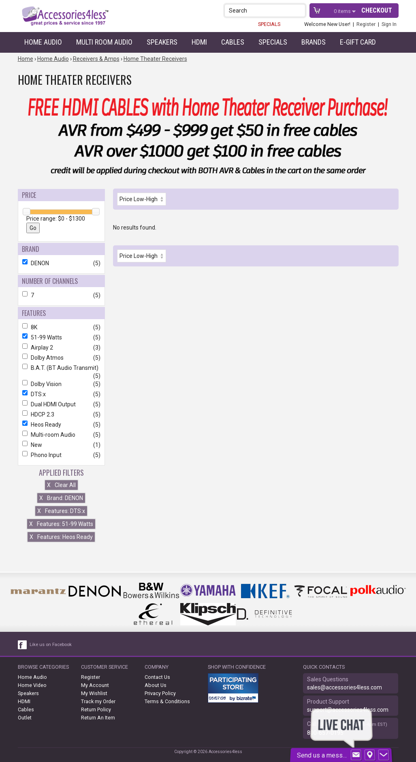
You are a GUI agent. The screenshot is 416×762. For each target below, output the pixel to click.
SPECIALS (269, 24)
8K (61, 327)
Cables (232, 42)
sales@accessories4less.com (344, 687)
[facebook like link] (23, 645)
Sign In (389, 24)
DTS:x (61, 394)
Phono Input (61, 455)
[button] (300, 10)
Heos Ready (61, 425)
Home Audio (43, 42)
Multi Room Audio (104, 42)
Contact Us (157, 677)
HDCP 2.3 (61, 414)
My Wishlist (94, 693)
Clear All (61, 485)
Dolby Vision (61, 384)
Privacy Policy (160, 693)
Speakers (162, 42)
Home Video (32, 685)
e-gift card (358, 42)
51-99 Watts (61, 337)
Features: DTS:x (61, 511)
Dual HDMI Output (61, 404)
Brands (313, 42)
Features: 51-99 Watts (61, 524)
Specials (272, 42)
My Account (95, 685)
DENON (61, 263)
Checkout (376, 10)
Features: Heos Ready (61, 537)
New (61, 445)
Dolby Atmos (61, 358)
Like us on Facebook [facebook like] (51, 644)
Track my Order (98, 701)
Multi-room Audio (61, 435)
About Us (155, 685)
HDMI (199, 42)
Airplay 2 (61, 347)
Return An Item (98, 718)
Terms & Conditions (167, 701)
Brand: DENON (61, 498)
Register (365, 24)
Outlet (25, 718)
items (343, 11)
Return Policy (96, 709)
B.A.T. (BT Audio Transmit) (61, 368)
